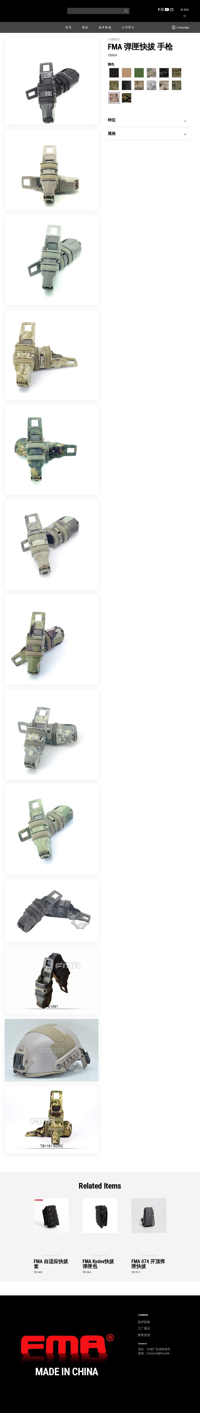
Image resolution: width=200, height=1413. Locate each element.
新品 (85, 27)
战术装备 (106, 27)
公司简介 (128, 27)
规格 (147, 133)
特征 (147, 120)
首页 (68, 27)
